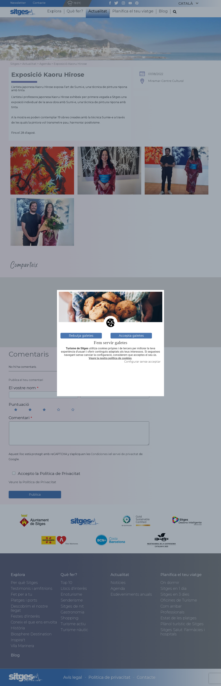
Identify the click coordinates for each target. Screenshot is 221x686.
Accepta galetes (131, 336)
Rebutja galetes (81, 336)
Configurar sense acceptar (142, 361)
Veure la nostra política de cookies (110, 358)
